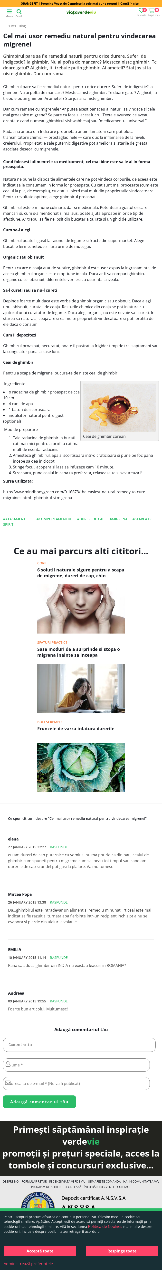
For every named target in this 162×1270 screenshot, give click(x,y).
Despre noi (11, 1183)
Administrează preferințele (28, 1263)
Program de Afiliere (46, 1189)
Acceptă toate (40, 1251)
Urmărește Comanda (104, 1183)
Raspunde (59, 847)
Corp (42, 563)
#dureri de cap (91, 519)
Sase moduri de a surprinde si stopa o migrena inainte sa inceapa (78, 652)
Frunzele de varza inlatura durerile (75, 728)
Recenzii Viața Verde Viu (67, 1183)
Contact (124, 1189)
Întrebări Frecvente (99, 1189)
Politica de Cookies (105, 1226)
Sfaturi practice (52, 642)
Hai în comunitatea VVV (141, 1183)
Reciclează (73, 1189)
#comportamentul (54, 519)
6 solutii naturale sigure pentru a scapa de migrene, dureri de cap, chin (80, 573)
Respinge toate (121, 1251)
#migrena (118, 519)
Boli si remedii (50, 721)
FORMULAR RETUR (34, 1183)
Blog (22, 26)
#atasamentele (17, 519)
